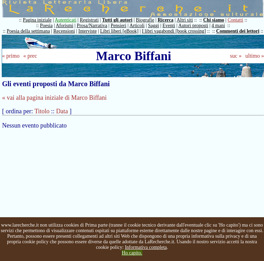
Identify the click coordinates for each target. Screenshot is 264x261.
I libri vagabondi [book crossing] (174, 31)
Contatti (235, 20)
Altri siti (184, 20)
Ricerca (166, 20)
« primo (10, 56)
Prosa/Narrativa (92, 25)
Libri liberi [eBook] (119, 31)
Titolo (41, 111)
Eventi (169, 25)
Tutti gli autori (117, 20)
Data (62, 111)
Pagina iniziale (37, 20)
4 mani (218, 25)
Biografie (145, 20)
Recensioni (64, 31)
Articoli (137, 25)
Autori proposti (193, 25)
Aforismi (65, 25)
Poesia (46, 25)
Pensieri (118, 25)
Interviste (88, 31)
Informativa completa (146, 247)
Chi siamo (213, 20)
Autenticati (65, 20)
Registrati (89, 20)
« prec (30, 56)
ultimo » (254, 56)
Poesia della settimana (28, 31)
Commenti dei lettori (237, 31)
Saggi (153, 25)
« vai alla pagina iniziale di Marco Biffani (54, 97)
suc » (235, 56)
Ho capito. (132, 252)
